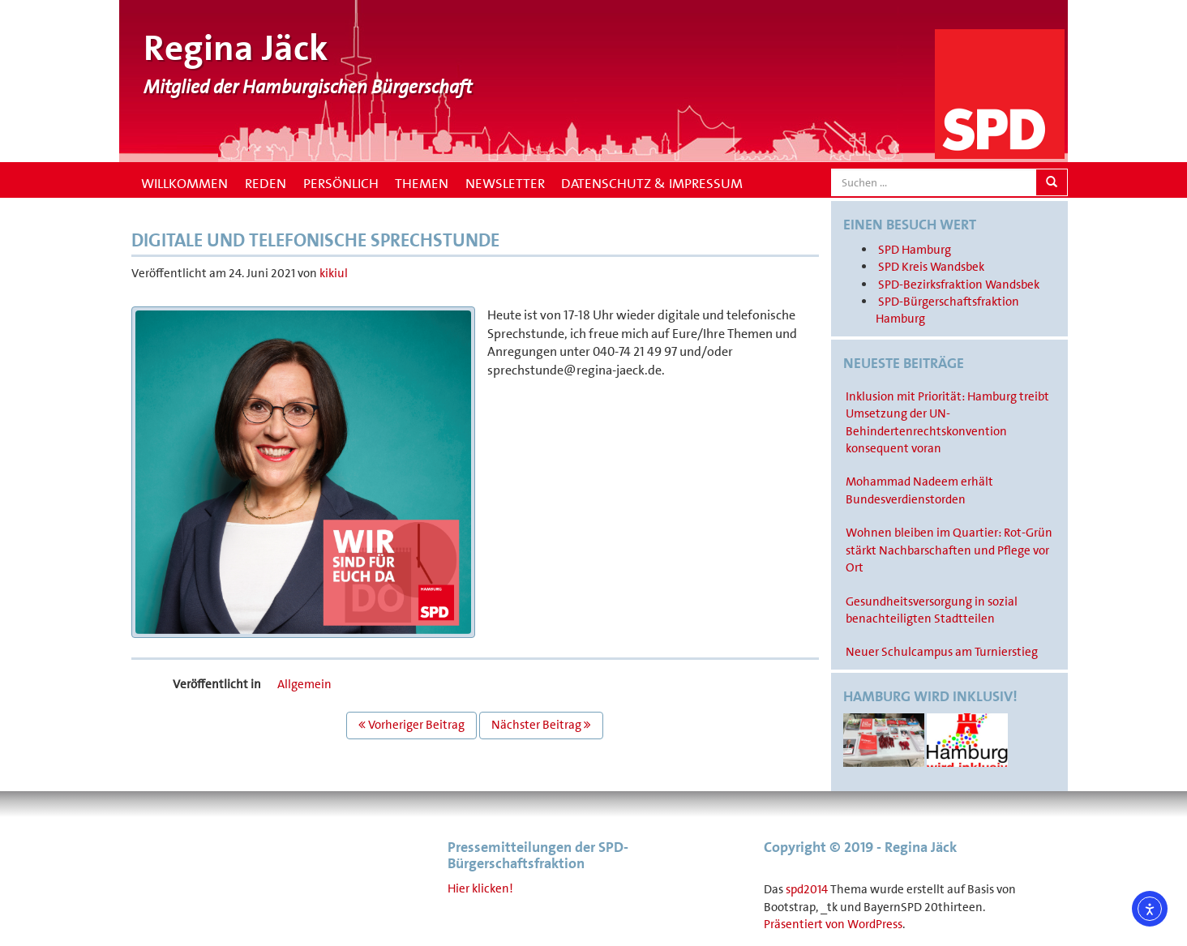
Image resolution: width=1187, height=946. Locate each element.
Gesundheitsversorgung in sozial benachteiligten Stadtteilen (932, 610)
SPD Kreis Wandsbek (931, 267)
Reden (265, 183)
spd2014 (807, 889)
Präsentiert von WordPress (833, 924)
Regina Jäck (236, 48)
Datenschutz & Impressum (652, 183)
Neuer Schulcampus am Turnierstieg (942, 652)
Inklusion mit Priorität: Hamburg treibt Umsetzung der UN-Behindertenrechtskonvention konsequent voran (947, 422)
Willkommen (183, 183)
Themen (421, 183)
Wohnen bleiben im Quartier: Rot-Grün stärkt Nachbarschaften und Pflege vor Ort (949, 550)
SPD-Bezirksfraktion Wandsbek (958, 284)
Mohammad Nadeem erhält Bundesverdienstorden (919, 490)
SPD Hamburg (914, 250)
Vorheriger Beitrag (411, 725)
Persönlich (341, 183)
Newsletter (505, 183)
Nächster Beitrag (541, 725)
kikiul (333, 273)
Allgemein (304, 684)
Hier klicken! (480, 888)
